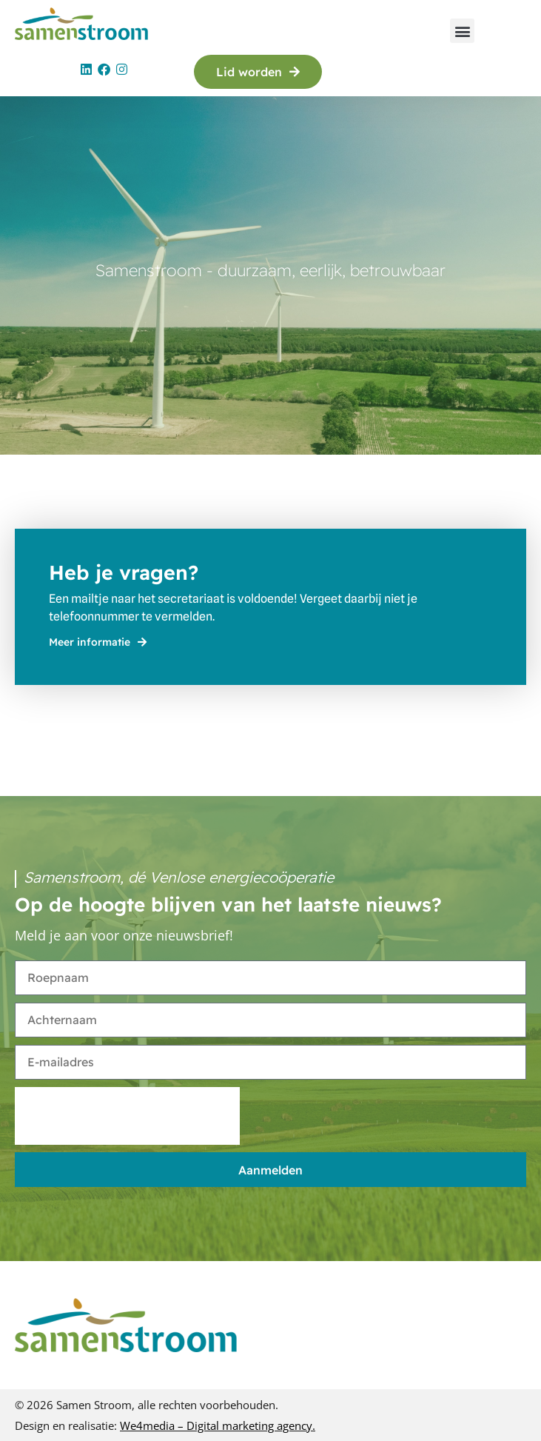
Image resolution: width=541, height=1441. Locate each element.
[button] (462, 31)
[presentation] (127, 1116)
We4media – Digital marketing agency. (217, 1425)
